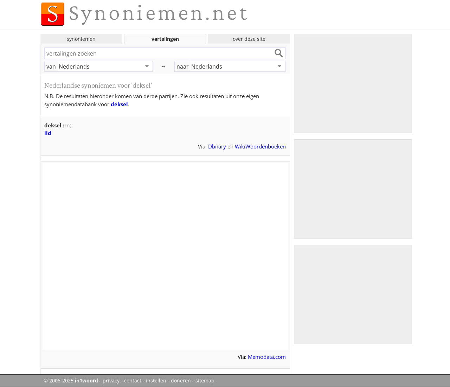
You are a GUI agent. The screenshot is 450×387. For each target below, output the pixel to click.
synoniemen (81, 39)
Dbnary (217, 146)
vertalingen (165, 39)
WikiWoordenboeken (260, 146)
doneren (181, 381)
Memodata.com (267, 356)
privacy (111, 381)
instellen (156, 381)
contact (132, 381)
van (51, 66)
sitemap (204, 381)
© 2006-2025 (71, 381)
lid (47, 133)
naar (182, 66)
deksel (119, 104)
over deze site (249, 39)
